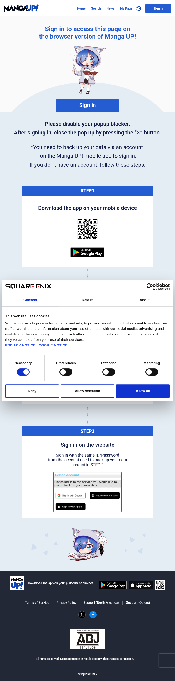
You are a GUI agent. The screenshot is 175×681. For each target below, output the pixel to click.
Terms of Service (37, 602)
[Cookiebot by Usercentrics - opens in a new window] (150, 286)
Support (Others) (138, 602)
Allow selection (87, 391)
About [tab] (145, 300)
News (110, 8)
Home (81, 8)
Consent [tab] (30, 300)
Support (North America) (101, 602)
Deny (32, 391)
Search (96, 8)
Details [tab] (87, 300)
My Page (126, 8)
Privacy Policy (67, 602)
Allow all (143, 391)
